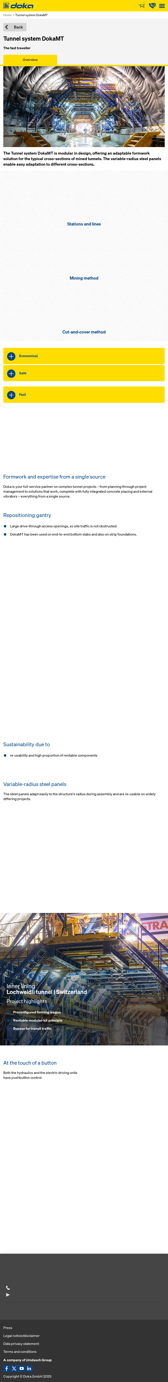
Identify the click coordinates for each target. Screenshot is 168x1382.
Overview (30, 59)
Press (7, 1327)
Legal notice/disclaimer (21, 1335)
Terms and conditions (20, 1351)
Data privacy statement (21, 1343)
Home (7, 15)
